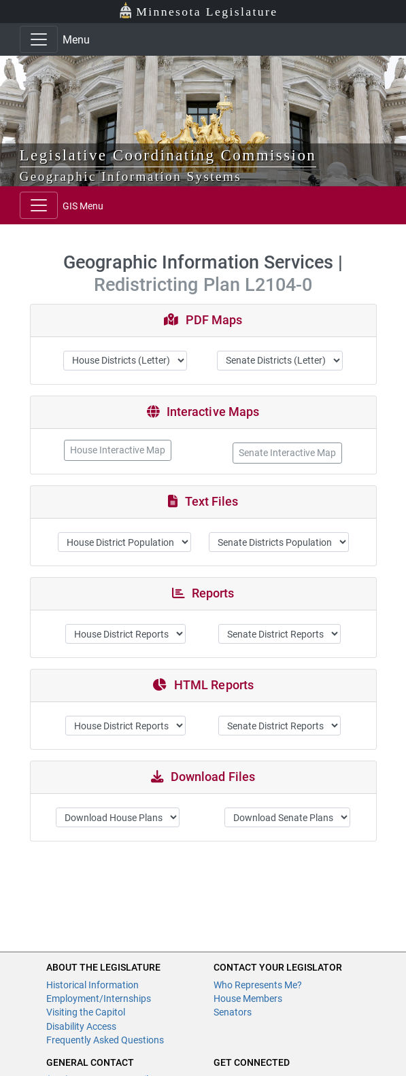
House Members (248, 998)
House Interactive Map (117, 450)
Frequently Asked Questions (105, 1040)
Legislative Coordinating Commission (168, 155)
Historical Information (92, 984)
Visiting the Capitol (85, 1012)
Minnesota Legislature (198, 10)
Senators (233, 1012)
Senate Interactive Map (287, 452)
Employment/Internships (98, 998)
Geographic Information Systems (131, 176)
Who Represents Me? (258, 984)
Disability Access (81, 1026)
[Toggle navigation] (39, 39)
